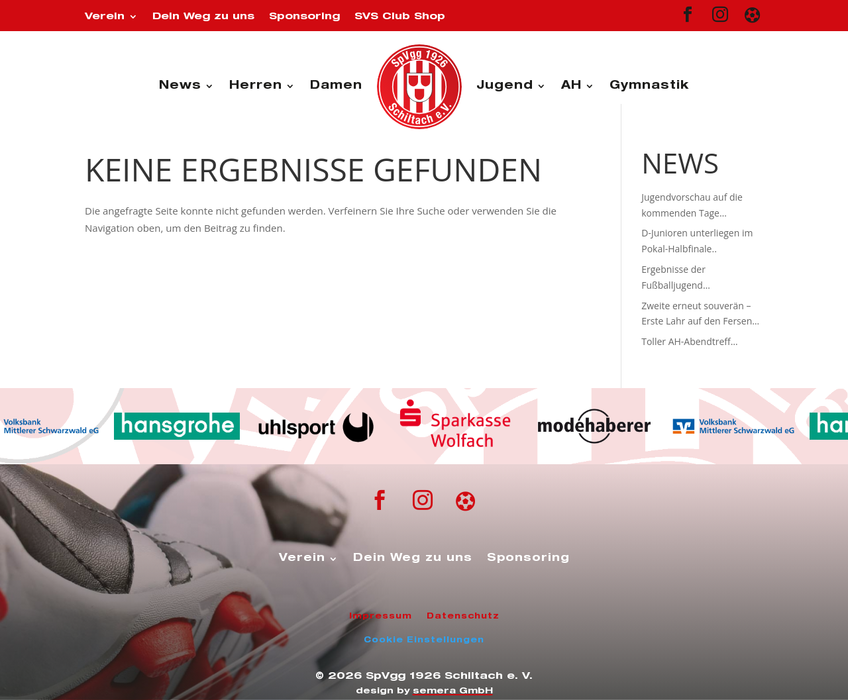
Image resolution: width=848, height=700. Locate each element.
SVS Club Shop (399, 17)
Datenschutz (463, 617)
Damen (336, 86)
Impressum (380, 617)
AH (571, 86)
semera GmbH (453, 691)
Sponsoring (304, 17)
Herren (255, 86)
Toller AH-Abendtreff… (689, 341)
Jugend (504, 86)
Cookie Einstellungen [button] (424, 640)
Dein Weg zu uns (203, 17)
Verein (105, 17)
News (180, 86)
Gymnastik (649, 86)
